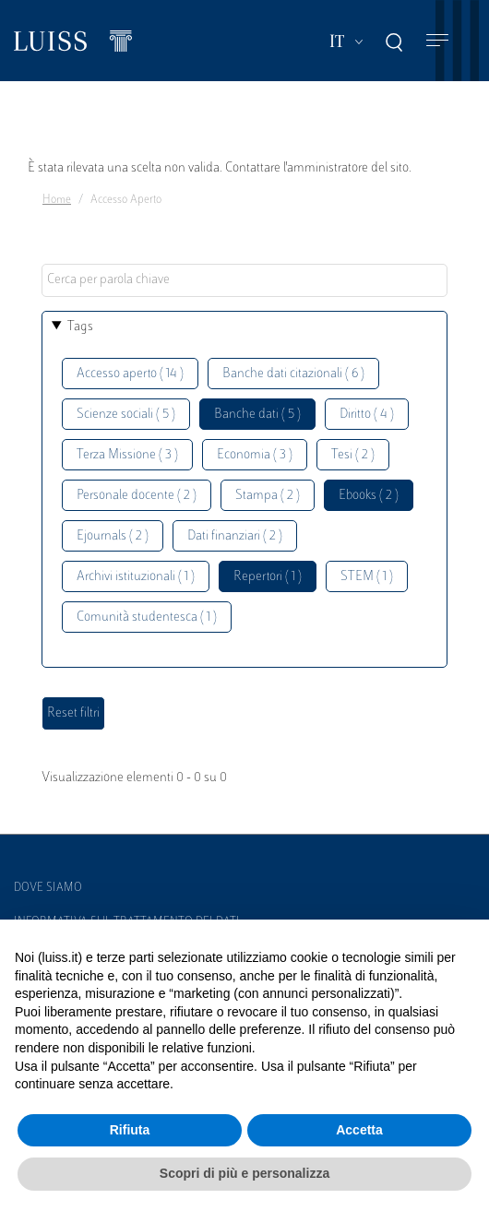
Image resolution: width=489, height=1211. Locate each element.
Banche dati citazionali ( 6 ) (293, 374)
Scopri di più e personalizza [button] (244, 1173)
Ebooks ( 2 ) (369, 496)
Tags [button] (80, 327)
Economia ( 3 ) (254, 455)
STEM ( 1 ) (366, 577)
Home (56, 200)
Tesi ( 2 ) (353, 455)
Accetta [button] (359, 1129)
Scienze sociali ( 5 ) (126, 414)
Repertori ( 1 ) (267, 577)
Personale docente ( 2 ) (137, 496)
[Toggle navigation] (437, 41)
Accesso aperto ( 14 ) (130, 374)
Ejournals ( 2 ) (113, 536)
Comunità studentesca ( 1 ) (147, 617)
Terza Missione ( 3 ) (127, 455)
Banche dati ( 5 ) (257, 414)
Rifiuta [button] (130, 1129)
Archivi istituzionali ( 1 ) (136, 577)
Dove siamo (48, 888)
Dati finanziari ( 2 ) (234, 536)
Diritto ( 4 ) (367, 414)
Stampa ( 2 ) (267, 496)
